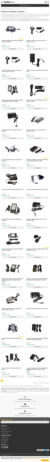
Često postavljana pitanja (6, 431)
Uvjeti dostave (4, 429)
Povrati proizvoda (4, 433)
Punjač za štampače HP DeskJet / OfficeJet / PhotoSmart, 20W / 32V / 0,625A (12, 101)
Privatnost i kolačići (5, 439)
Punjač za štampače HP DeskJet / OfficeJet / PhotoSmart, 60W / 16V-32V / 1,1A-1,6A (37, 279)
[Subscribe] (47, 422)
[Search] (48, 2)
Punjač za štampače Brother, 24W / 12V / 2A (37, 308)
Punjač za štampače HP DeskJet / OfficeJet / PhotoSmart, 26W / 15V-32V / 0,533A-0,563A (37, 369)
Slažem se (45, 460)
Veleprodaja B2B (4, 440)
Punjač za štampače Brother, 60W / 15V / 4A (12, 189)
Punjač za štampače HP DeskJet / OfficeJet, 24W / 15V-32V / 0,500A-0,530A (37, 339)
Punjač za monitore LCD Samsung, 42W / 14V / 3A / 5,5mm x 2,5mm (12, 71)
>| (9, 380)
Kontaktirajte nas (4, 437)
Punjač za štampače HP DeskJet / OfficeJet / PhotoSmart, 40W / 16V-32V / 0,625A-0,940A (12, 280)
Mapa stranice (4, 442)
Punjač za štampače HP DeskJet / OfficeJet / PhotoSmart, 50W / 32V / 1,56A (37, 160)
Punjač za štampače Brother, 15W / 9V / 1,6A (37, 189)
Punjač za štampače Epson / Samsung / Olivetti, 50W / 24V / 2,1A (11, 309)
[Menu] (2, 2)
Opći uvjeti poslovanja (5, 428)
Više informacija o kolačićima (27, 458)
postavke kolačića (36, 458)
